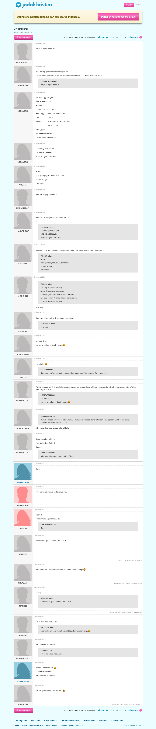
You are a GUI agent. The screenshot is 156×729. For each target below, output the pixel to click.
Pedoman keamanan (70, 721)
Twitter (71, 725)
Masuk (129, 5)
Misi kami (35, 721)
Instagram (80, 725)
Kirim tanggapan (23, 37)
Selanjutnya (135, 37)
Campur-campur (26, 32)
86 (114, 37)
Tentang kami (21, 721)
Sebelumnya (102, 37)
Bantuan (103, 721)
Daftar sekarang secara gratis (118, 16)
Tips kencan (89, 721)
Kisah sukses (50, 721)
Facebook (63, 725)
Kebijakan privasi (36, 725)
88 (120, 37)
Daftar (139, 5)
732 (125, 37)
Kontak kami (117, 721)
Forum (16, 32)
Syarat (47, 725)
